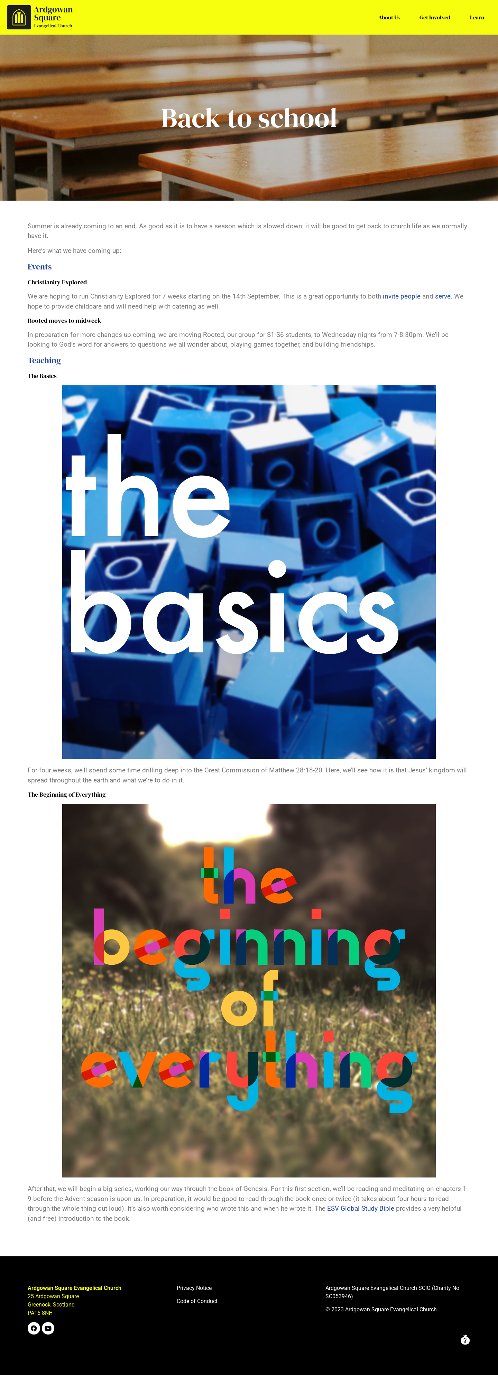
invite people (402, 296)
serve (443, 296)
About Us (389, 17)
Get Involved (434, 17)
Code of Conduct (197, 1301)
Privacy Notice (194, 1288)
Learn (477, 17)
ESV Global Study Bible (360, 1208)
